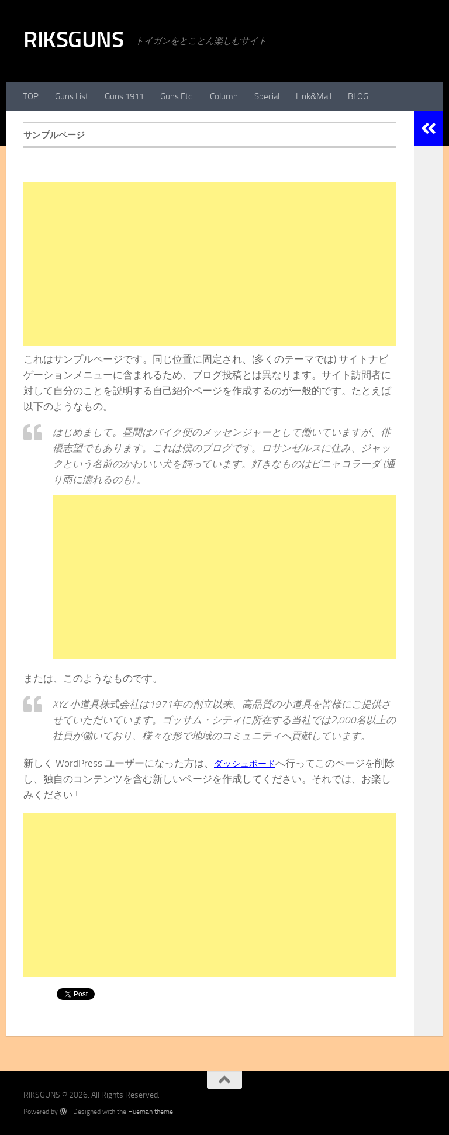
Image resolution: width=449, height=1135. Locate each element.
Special (266, 96)
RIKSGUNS (73, 39)
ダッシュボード (249, 763)
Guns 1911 (124, 96)
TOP (31, 96)
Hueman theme (150, 1111)
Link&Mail (313, 96)
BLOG (358, 96)
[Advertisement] (209, 264)
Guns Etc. (177, 96)
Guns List (71, 96)
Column (224, 96)
